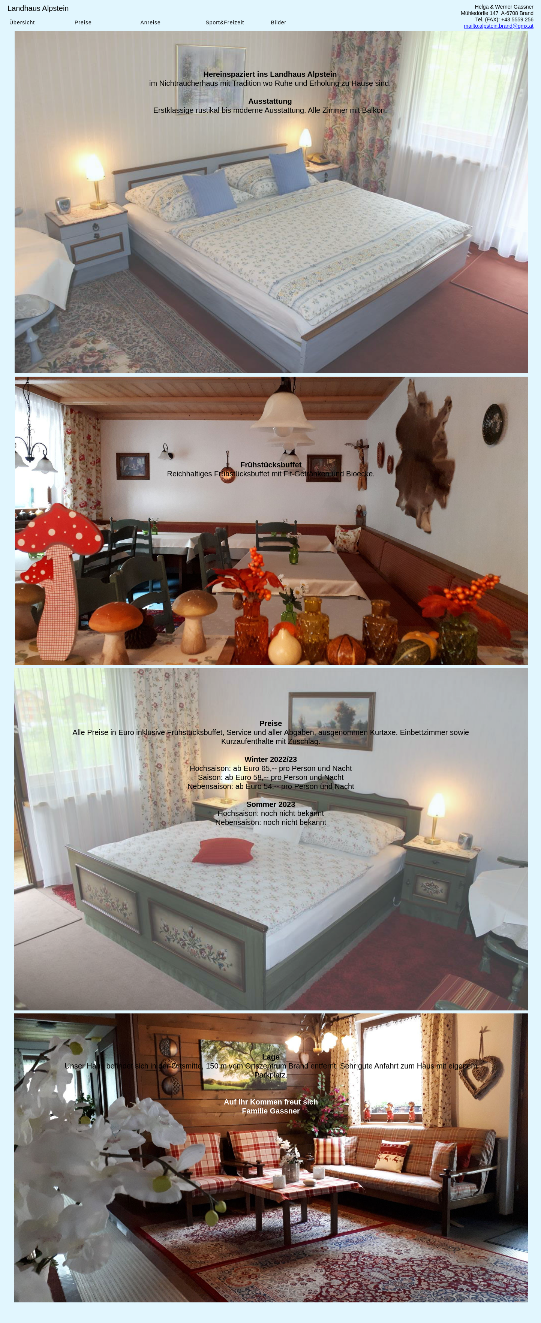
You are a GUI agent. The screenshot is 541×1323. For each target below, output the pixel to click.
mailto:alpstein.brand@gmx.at (499, 26)
